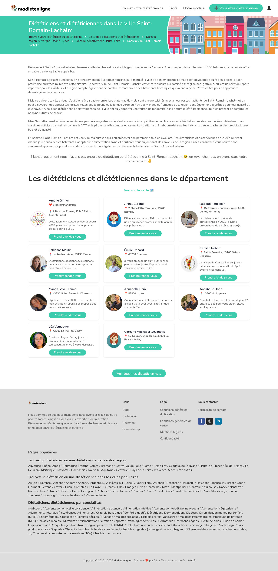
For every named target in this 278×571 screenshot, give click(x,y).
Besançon (172, 483)
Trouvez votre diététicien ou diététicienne (56, 37)
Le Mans (109, 487)
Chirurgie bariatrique (109, 512)
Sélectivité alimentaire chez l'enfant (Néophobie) (158, 525)
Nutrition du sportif (112, 521)
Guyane (192, 466)
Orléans (64, 491)
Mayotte (63, 470)
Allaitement (36, 512)
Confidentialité (169, 438)
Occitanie (122, 470)
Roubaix (138, 491)
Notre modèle (194, 8)
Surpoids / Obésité (63, 529)
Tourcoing (48, 495)
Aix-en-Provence (39, 483)
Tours (61, 495)
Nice (43, 491)
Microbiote (70, 521)
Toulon (232, 491)
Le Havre (95, 487)
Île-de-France (234, 466)
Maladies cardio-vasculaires (159, 516)
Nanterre (235, 487)
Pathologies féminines (141, 521)
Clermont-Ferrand (39, 487)
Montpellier (178, 487)
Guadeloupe (177, 466)
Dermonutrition (174, 512)
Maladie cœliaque (127, 516)
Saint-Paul (202, 491)
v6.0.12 (191, 560)
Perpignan (87, 491)
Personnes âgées (187, 521)
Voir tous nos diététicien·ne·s (139, 373)
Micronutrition (88, 521)
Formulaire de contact (212, 410)
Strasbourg (218, 491)
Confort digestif (134, 512)
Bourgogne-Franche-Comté (80, 466)
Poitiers (102, 491)
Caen (240, 483)
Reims (113, 491)
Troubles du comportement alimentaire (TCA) (62, 533)
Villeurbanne (75, 495)
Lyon (142, 487)
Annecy (83, 483)
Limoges (130, 487)
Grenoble (80, 487)
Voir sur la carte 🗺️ (139, 190)
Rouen (150, 491)
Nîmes (52, 491)
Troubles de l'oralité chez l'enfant (99, 529)
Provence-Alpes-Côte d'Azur (173, 470)
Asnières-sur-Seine (119, 483)
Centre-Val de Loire (128, 466)
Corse (147, 466)
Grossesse (67, 516)
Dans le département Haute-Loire (98, 41)
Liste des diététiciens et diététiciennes (114, 37)
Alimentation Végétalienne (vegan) (176, 508)
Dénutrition (154, 512)
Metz (165, 487)
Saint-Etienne (183, 491)
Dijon (68, 487)
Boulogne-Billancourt (210, 483)
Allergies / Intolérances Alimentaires (70, 512)
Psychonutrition (38, 525)
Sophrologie (227, 525)
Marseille (153, 487)
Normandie (78, 470)
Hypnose (107, 516)
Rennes (125, 491)
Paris (75, 491)
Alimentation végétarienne (218, 508)
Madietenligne (122, 560)
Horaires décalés (88, 516)
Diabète (191, 512)
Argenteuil (97, 483)
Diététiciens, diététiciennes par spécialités (61, 502)
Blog (125, 410)
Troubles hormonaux (108, 533)
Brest (230, 483)
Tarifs (173, 8)
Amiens (58, 483)
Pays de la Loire (140, 470)
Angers (70, 483)
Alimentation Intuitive (137, 508)
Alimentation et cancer (106, 508)
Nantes (33, 491)
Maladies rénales (49, 521)
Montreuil (195, 487)
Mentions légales (171, 432)
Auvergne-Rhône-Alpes (44, 466)
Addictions (35, 508)
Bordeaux (188, 483)
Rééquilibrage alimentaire (67, 525)
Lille (120, 487)
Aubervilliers (142, 483)
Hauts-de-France (211, 466)
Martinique (48, 470)
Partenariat (129, 416)
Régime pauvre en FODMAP (105, 525)
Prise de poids (232, 521)
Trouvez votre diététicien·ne (142, 8)
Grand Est (160, 466)
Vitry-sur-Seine (96, 495)
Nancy (223, 487)
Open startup (131, 429)
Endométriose (48, 516)
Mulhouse (210, 487)
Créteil (58, 487)
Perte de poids (211, 521)
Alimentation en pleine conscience (67, 508)
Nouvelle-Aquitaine (101, 470)
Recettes (128, 423)
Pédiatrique (165, 521)
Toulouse (34, 495)
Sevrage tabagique (204, 525)
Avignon (158, 483)
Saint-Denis (164, 491)
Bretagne (107, 466)
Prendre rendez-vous (67, 237)
